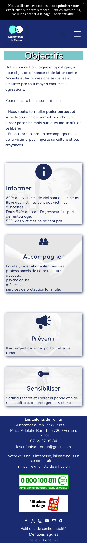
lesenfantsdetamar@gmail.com (43, 446)
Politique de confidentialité (44, 528)
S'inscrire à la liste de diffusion (43, 466)
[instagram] (40, 521)
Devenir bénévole (44, 540)
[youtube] (47, 521)
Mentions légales (43, 534)
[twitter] (33, 521)
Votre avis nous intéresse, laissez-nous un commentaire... (43, 458)
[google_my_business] (61, 521)
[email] (54, 521)
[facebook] (26, 521)
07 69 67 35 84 (43, 440)
